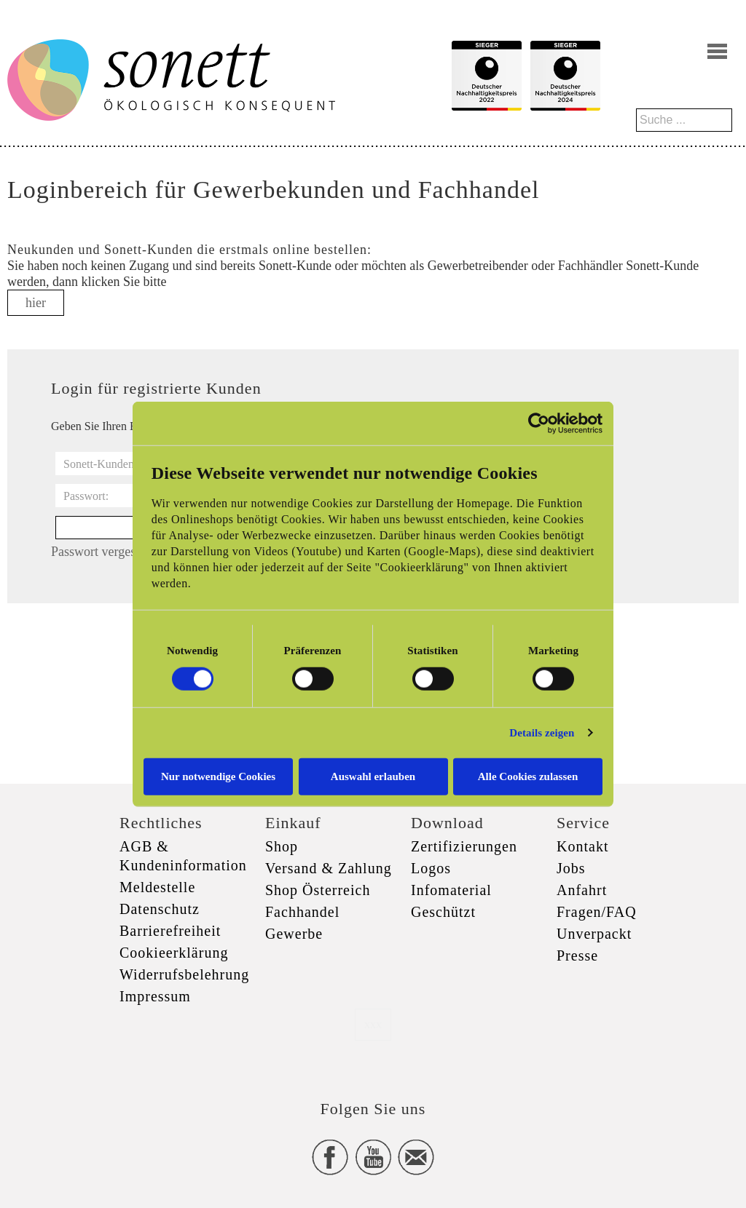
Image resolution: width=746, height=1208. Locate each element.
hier (35, 302)
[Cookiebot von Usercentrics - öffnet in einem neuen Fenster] (538, 423)
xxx (373, 1024)
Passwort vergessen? (105, 551)
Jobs (571, 868)
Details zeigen (541, 733)
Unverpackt (594, 934)
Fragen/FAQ (597, 912)
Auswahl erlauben (373, 776)
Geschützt (443, 912)
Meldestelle (157, 887)
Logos (431, 868)
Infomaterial (451, 890)
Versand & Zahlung (328, 868)
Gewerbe (294, 934)
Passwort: (86, 496)
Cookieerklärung (173, 953)
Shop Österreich (317, 890)
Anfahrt (582, 890)
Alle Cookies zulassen (528, 776)
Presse (577, 955)
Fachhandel (302, 912)
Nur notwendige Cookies (218, 776)
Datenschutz (159, 909)
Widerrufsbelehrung (184, 974)
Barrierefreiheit (170, 931)
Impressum (155, 996)
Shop (281, 846)
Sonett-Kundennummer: (119, 464)
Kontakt (582, 846)
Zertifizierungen (464, 846)
